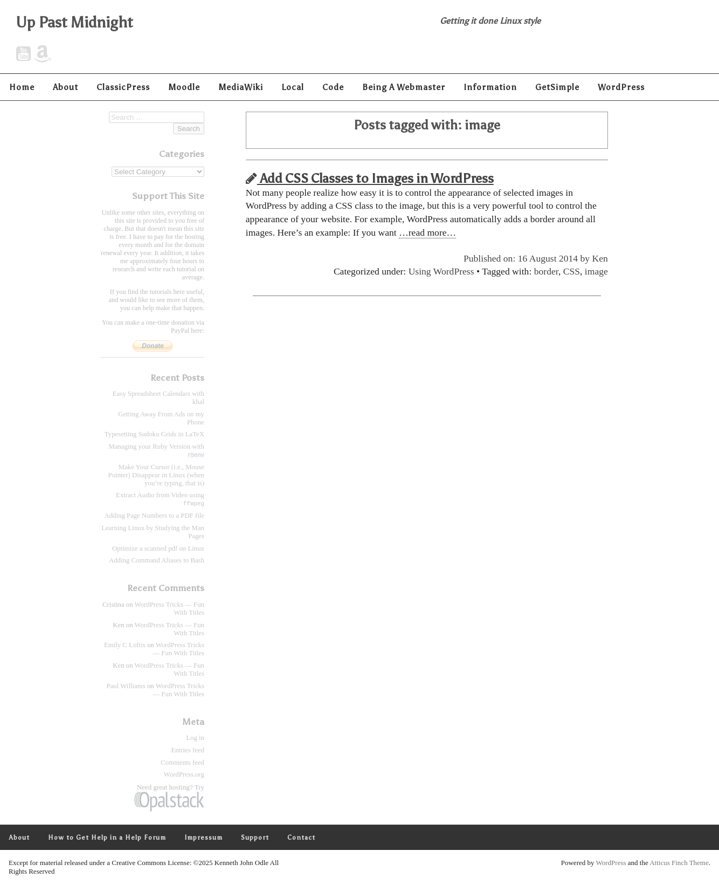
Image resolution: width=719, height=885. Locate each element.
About (65, 87)
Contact (301, 838)
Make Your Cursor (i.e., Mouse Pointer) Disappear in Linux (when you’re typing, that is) (156, 475)
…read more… (427, 232)
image (596, 271)
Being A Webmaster (403, 87)
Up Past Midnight (74, 22)
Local (292, 87)
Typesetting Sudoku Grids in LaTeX (154, 434)
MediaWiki (240, 87)
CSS (571, 271)
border (546, 271)
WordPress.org (184, 775)
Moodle (184, 87)
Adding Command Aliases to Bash (156, 561)
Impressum (203, 838)
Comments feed (182, 763)
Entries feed (187, 750)
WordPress (621, 87)
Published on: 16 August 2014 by (528, 258)
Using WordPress (441, 271)
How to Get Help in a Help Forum (107, 838)
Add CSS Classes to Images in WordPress (370, 178)
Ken (600, 258)
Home (21, 87)
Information (490, 87)
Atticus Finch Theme (679, 863)
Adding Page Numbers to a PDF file (154, 516)
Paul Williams (126, 686)
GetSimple (557, 87)
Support (255, 838)
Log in (195, 738)
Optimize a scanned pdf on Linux (158, 549)
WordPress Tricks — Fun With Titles (178, 649)
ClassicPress (123, 87)
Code (333, 87)
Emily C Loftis (125, 645)
